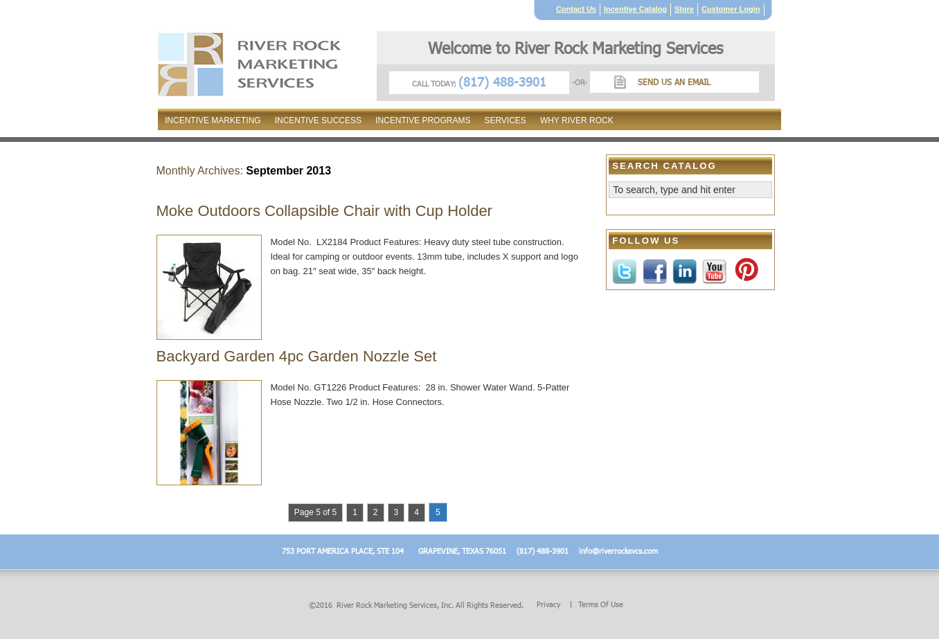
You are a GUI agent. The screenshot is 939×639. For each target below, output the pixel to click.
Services (505, 120)
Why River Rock (577, 120)
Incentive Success (318, 120)
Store (684, 9)
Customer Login (730, 9)
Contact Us (576, 9)
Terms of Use (600, 604)
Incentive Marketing (213, 120)
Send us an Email (674, 82)
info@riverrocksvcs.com (618, 550)
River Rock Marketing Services (387, 604)
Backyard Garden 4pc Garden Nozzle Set (296, 356)
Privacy (548, 604)
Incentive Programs (422, 120)
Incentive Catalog (635, 9)
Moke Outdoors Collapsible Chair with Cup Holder (324, 210)
